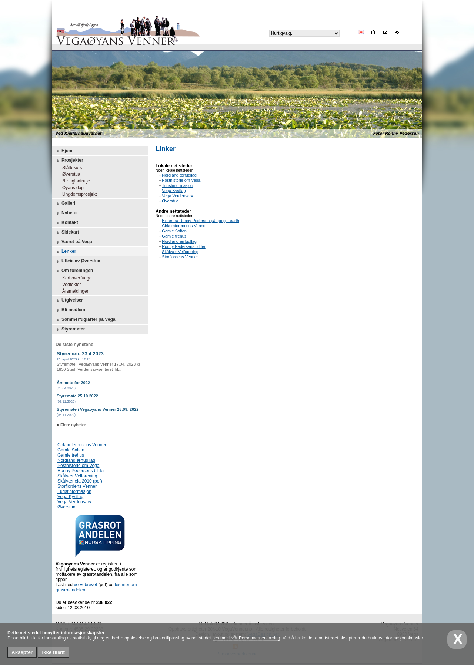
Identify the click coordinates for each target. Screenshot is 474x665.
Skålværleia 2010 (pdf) (79, 481)
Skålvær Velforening (77, 475)
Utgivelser (69, 300)
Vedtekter (70, 284)
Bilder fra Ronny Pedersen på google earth (200, 220)
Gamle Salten (70, 450)
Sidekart (67, 232)
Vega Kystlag (70, 496)
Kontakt (67, 223)
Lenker (66, 252)
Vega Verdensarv (74, 501)
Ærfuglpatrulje (74, 181)
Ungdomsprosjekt (78, 194)
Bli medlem (70, 310)
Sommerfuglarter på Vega (85, 320)
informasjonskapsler (82, 632)
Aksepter (22, 652)
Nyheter (67, 213)
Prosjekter (69, 161)
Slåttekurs (70, 167)
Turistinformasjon (74, 491)
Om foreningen (74, 271)
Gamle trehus (70, 455)
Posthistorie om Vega (78, 465)
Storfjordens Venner (77, 486)
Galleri (65, 203)
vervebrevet (85, 584)
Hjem (64, 151)
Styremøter (70, 329)
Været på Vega (74, 242)
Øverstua (69, 174)
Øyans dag (71, 187)
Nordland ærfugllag (76, 460)
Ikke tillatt (53, 652)
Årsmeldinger (74, 291)
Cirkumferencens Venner (81, 444)
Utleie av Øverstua (78, 261)
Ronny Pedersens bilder (81, 470)
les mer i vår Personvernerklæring (246, 638)
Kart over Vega (75, 278)
